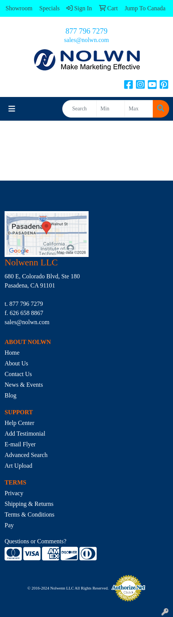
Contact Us (18, 374)
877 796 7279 (87, 31)
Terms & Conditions (29, 514)
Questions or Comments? (35, 541)
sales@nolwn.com (86, 40)
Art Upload (18, 465)
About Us (16, 363)
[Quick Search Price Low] (110, 109)
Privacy (14, 493)
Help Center (19, 423)
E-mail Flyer (20, 444)
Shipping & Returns (29, 504)
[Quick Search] (79, 109)
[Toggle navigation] (12, 108)
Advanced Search (26, 455)
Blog (10, 395)
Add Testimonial (25, 433)
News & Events (24, 384)
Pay (9, 525)
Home (12, 352)
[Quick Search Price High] (138, 109)
